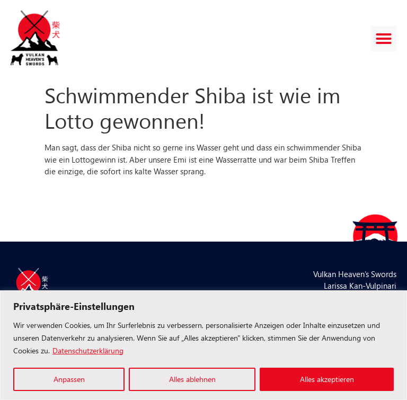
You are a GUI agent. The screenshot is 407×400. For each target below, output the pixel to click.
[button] (383, 38)
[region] (203, 345)
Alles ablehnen (192, 379)
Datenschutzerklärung (87, 350)
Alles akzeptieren (327, 379)
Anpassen (69, 379)
